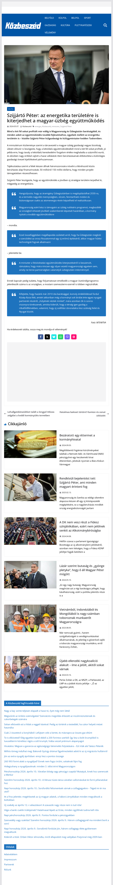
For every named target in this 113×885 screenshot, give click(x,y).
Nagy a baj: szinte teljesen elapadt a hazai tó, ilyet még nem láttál (37, 710)
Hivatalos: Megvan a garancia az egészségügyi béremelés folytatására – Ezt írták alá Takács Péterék (53, 746)
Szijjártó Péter (66, 126)
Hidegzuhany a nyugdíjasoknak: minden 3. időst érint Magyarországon (39, 766)
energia (38, 126)
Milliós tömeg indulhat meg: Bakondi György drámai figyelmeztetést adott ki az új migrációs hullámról (55, 751)
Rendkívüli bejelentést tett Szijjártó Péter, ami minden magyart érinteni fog (77, 482)
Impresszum (10, 859)
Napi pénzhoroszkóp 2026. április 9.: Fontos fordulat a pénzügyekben (39, 815)
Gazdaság (50, 25)
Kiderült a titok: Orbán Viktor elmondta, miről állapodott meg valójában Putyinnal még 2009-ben (53, 836)
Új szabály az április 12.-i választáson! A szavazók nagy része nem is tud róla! (43, 805)
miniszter (55, 126)
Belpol (75, 18)
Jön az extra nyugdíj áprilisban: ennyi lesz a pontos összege (34, 756)
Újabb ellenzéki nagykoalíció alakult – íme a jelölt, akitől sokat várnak (81, 665)
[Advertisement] (56, 372)
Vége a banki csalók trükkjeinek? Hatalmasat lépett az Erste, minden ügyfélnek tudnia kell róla (51, 810)
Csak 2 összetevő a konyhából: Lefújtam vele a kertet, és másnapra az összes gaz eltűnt (48, 732)
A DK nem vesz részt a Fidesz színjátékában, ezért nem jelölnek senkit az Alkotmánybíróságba (82, 526)
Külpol (63, 18)
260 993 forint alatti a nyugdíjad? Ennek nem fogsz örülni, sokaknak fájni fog (43, 761)
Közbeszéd (27, 126)
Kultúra (65, 25)
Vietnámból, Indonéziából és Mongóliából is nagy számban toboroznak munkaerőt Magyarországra (79, 616)
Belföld (49, 18)
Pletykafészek (83, 25)
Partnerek (9, 864)
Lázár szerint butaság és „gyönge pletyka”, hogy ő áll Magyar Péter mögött (81, 570)
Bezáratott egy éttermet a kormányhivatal (77, 437)
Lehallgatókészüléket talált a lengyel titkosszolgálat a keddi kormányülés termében (29, 413)
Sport (87, 18)
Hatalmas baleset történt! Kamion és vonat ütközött (84, 414)
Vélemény (50, 32)
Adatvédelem (10, 854)
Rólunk (7, 869)
